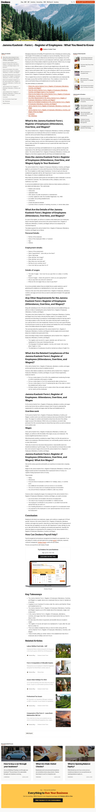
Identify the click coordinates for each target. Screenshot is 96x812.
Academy (56, 2)
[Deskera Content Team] (48, 49)
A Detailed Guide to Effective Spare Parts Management (85, 121)
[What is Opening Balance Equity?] (80, 753)
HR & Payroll (50, 2)
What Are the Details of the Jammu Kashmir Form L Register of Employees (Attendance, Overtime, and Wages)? (11, 71)
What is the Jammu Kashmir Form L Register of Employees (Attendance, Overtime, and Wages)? (11, 59)
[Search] (74, 2)
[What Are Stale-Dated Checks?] (48, 753)
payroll (54, 540)
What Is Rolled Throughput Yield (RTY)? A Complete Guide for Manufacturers (86, 107)
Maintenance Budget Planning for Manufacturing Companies (86, 100)
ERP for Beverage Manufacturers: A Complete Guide (86, 80)
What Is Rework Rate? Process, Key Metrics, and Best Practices (86, 114)
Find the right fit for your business (85, 2)
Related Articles (6, 103)
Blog (22, 2)
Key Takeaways (6, 101)
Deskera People (42, 542)
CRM (44, 2)
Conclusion (5, 97)
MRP (25, 2)
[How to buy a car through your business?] (16, 753)
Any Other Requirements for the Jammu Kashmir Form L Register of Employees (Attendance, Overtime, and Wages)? (11, 76)
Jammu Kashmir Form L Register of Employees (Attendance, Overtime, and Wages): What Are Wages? (11, 93)
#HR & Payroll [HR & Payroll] (29, 733)
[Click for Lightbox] (48, 574)
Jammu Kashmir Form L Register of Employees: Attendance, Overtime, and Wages (11, 88)
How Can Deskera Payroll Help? (10, 99)
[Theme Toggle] (72, 2)
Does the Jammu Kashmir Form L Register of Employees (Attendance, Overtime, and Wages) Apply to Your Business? (11, 65)
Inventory (33, 2)
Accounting (39, 2)
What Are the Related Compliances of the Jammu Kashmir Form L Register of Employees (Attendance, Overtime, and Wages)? (11, 82)
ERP (29, 2)
